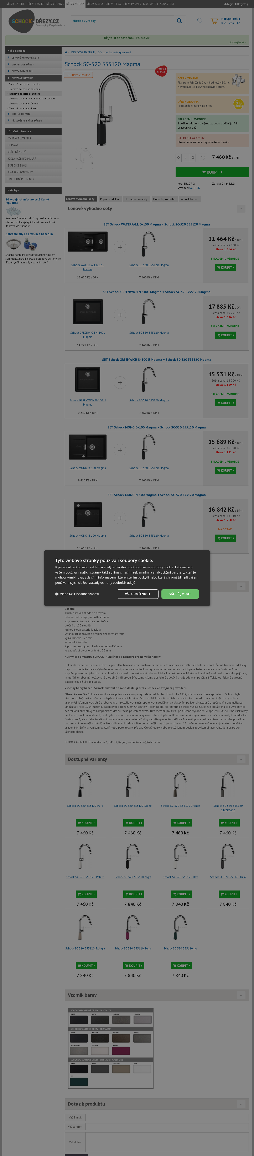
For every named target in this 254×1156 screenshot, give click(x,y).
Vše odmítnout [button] (137, 594)
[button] (77, 594)
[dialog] (127, 578)
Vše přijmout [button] (180, 594)
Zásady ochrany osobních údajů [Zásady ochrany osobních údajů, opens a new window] (112, 582)
